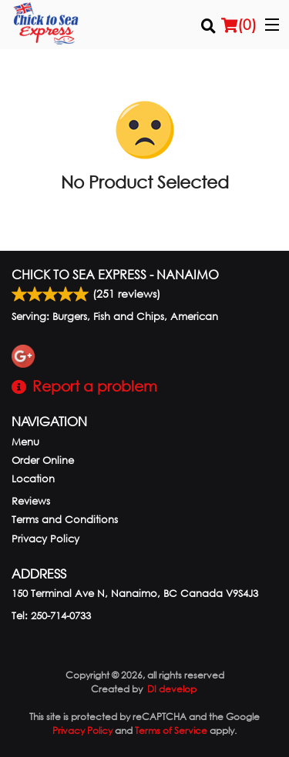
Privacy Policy (45, 538)
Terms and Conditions (65, 519)
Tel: (51, 615)
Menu (25, 442)
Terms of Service (171, 730)
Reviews (31, 501)
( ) (239, 24)
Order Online (43, 460)
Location (33, 478)
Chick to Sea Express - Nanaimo (115, 274)
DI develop (172, 688)
